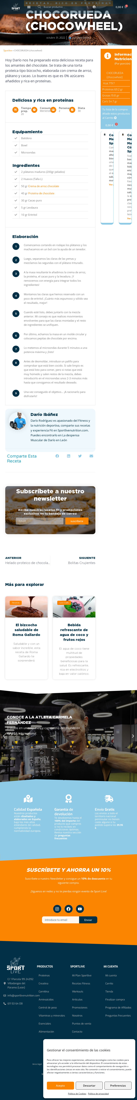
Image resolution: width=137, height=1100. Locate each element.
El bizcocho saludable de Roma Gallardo (26, 630)
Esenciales (45, 1023)
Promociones (79, 1007)
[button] (57, 456)
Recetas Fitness (81, 983)
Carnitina (44, 991)
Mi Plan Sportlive (82, 975)
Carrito (109, 983)
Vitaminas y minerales (52, 1015)
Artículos (77, 999)
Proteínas (44, 975)
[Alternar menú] (29, 7)
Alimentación (46, 1031)
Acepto (60, 1085)
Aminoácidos (46, 999)
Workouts (77, 991)
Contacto (77, 1031)
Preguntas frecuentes (118, 1015)
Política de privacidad (98, 1093)
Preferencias (118, 1085)
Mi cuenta (111, 975)
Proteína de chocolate (41, 193)
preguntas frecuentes (62, 837)
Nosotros (77, 1015)
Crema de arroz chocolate (43, 186)
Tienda (109, 991)
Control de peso (48, 1007)
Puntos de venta (81, 1023)
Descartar (89, 1085)
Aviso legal (37, 1064)
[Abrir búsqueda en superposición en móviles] (56, 7)
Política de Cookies (77, 1093)
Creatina (43, 983)
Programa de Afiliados (118, 1007)
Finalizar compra (115, 999)
